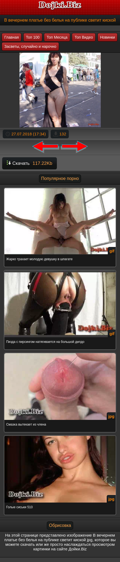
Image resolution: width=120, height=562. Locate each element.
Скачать (29, 163)
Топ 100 (33, 37)
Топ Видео (83, 37)
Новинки (107, 37)
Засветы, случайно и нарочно (30, 46)
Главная (11, 37)
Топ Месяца (57, 37)
